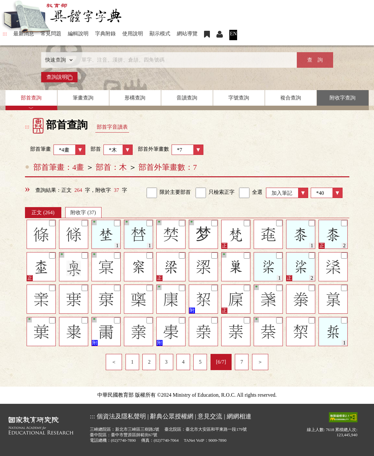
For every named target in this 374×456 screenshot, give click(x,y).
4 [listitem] (183, 362)
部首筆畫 (55, 150)
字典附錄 (105, 33)
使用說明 (132, 33)
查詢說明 (59, 77)
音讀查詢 (186, 97)
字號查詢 (238, 97)
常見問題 (51, 33)
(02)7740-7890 (123, 440)
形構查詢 (135, 97)
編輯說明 (78, 33)
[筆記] (52, 223)
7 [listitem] (241, 362)
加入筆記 (281, 193)
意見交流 (210, 416)
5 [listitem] (200, 362)
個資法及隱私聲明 (121, 416)
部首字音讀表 (112, 127)
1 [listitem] (132, 362)
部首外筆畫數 (170, 150)
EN (233, 33)
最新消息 (23, 33)
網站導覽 (187, 33)
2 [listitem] (149, 362)
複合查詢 (290, 97)
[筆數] (327, 193)
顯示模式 (160, 33)
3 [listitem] (166, 362)
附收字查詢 (343, 97)
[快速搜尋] (185, 60)
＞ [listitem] (260, 362)
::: (5, 33)
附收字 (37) (83, 212)
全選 (250, 193)
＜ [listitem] (113, 362)
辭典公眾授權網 (171, 416)
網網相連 (239, 416)
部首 (111, 150)
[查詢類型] (57, 60)
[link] (152, 193)
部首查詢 (31, 97)
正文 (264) (42, 212)
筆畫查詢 (83, 97)
